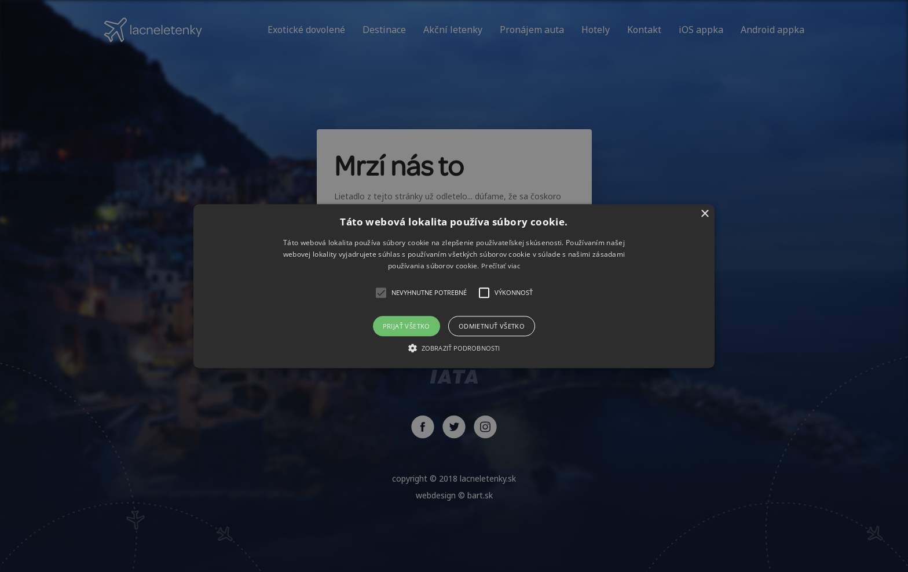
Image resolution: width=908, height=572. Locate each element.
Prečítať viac (500, 266)
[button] (454, 286)
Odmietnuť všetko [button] (492, 326)
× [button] (704, 214)
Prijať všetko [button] (406, 326)
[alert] (454, 286)
